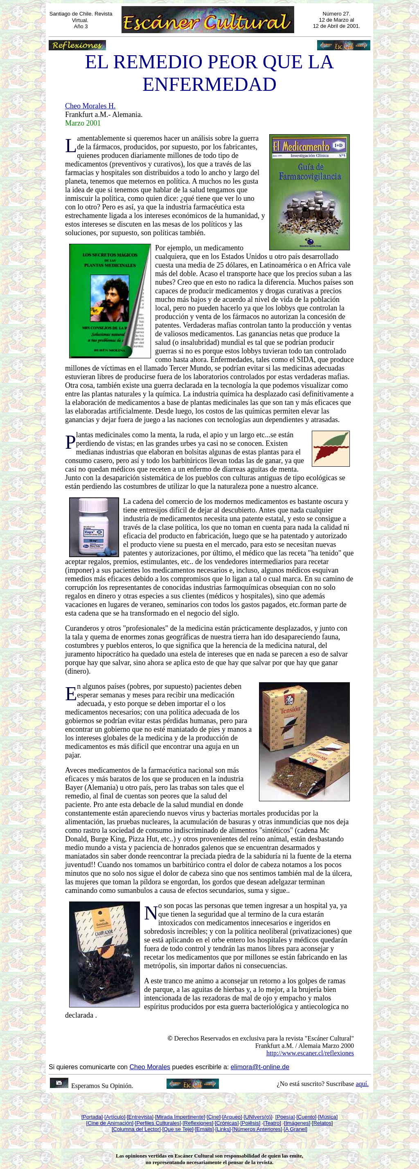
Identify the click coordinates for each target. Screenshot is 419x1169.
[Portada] (92, 1117)
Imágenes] (298, 1123)
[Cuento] (306, 1117)
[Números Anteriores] (257, 1129)
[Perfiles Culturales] (158, 1123)
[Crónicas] (227, 1123)
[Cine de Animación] (110, 1123)
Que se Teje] (179, 1129)
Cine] (214, 1117)
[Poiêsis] (250, 1123)
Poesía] (286, 1117)
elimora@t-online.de (260, 1066)
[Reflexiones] (197, 1123)
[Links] (223, 1129)
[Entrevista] (140, 1117)
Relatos (322, 1123)
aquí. (362, 1083)
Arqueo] (232, 1117)
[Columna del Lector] (136, 1129)
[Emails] (204, 1129)
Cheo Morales (149, 1066)
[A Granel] (295, 1129)
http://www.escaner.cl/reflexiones (310, 1053)
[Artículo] (114, 1117)
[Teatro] (272, 1123)
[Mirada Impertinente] (180, 1117)
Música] (329, 1117)
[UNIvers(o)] (258, 1117)
